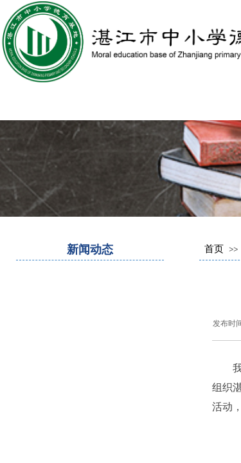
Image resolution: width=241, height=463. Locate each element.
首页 (214, 248)
